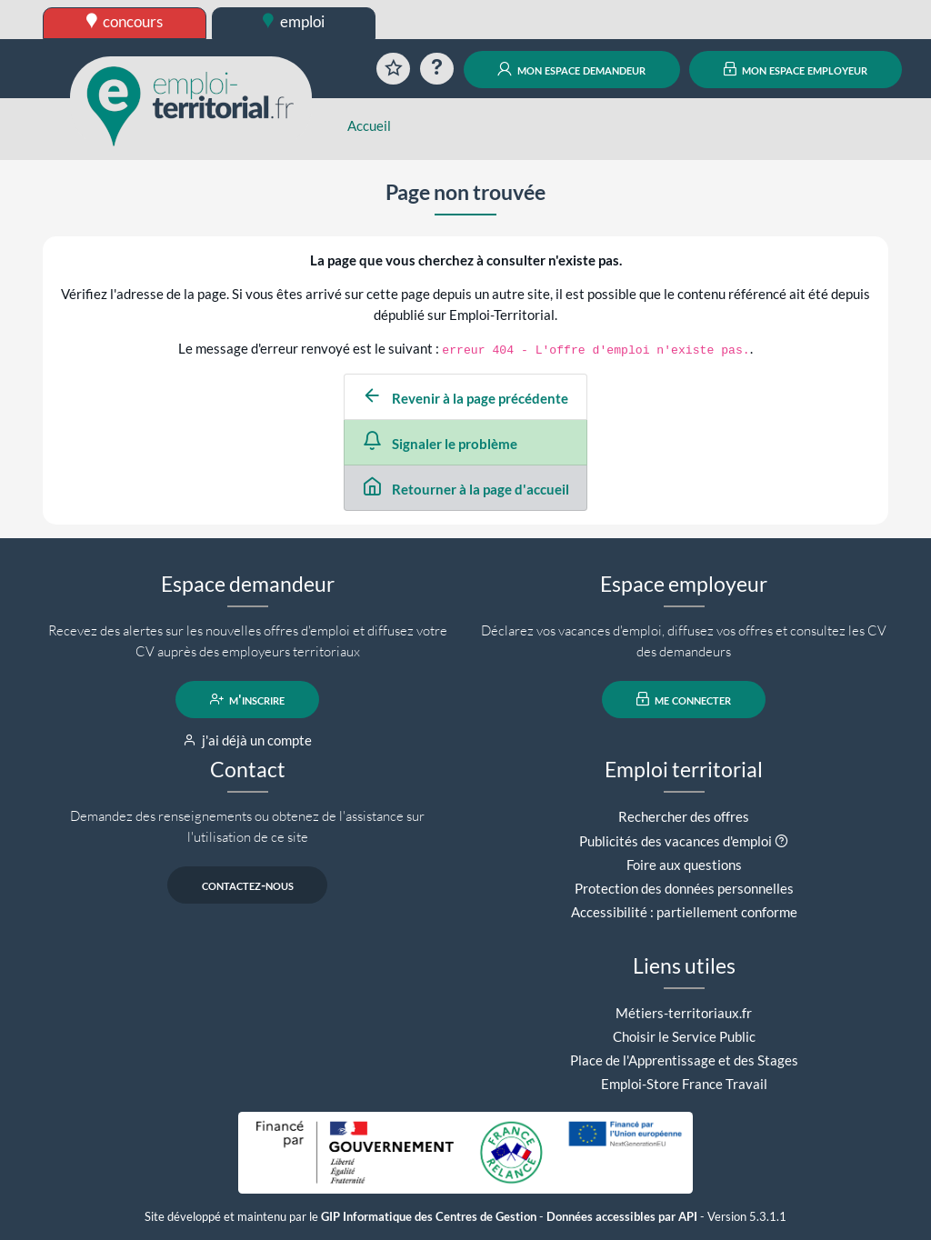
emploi (294, 21)
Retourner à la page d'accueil (466, 489)
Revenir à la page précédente (465, 398)
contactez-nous (248, 884)
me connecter (684, 699)
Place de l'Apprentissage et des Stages (684, 1060)
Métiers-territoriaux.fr (684, 1013)
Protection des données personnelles (684, 888)
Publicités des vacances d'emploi (675, 841)
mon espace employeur (796, 69)
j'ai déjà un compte (248, 740)
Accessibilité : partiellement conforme (684, 912)
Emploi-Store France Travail (684, 1083)
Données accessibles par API (621, 1217)
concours (125, 21)
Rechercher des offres (683, 816)
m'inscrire (247, 699)
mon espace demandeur (571, 69)
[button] (781, 841)
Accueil (369, 125)
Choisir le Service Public (684, 1036)
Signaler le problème (440, 443)
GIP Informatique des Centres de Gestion (428, 1217)
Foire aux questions (684, 864)
